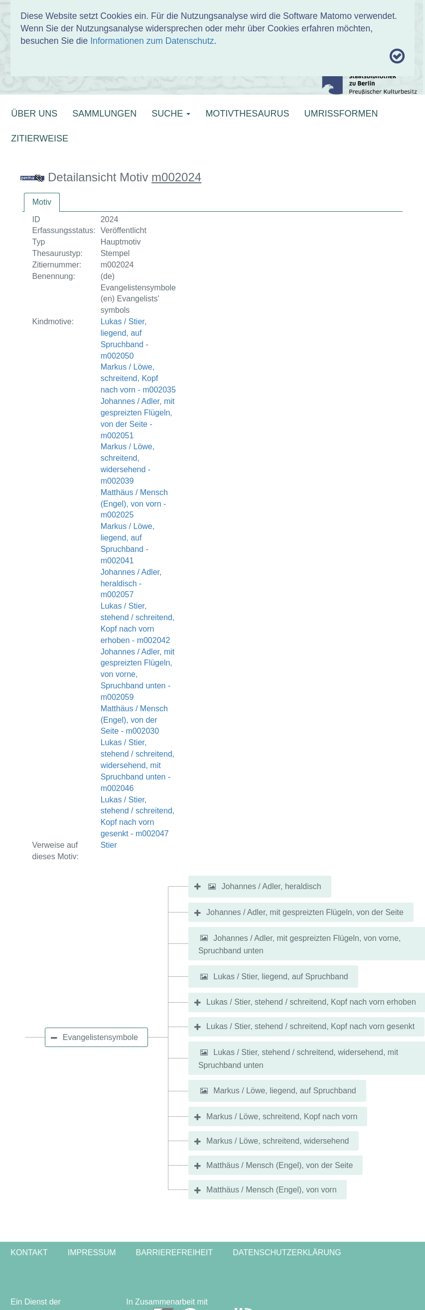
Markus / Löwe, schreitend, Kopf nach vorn (281, 1116)
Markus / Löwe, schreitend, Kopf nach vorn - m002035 (138, 378)
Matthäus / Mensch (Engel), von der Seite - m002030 (134, 720)
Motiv (41, 202)
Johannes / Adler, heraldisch (271, 886)
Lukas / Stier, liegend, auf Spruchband (280, 976)
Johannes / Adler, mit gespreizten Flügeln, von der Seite (305, 912)
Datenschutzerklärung (287, 1252)
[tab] (42, 202)
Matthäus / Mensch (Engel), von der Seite (279, 1165)
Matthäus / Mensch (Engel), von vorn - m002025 (134, 504)
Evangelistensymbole (100, 1037)
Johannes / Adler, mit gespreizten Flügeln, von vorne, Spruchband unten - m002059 (138, 674)
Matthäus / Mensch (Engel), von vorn (271, 1189)
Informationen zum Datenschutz (152, 41)
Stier (109, 845)
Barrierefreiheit (174, 1252)
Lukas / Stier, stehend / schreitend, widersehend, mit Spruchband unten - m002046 (138, 765)
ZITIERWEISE (39, 138)
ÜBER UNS (34, 114)
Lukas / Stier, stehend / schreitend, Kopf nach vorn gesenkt (310, 1026)
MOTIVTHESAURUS (247, 114)
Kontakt (28, 1252)
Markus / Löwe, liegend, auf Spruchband (284, 1090)
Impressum (92, 1252)
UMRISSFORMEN (341, 114)
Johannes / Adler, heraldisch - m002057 (131, 583)
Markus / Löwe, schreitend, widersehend (277, 1141)
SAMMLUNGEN (104, 114)
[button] (211, 886)
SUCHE (170, 114)
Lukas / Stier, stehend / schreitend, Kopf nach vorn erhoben (311, 1002)
